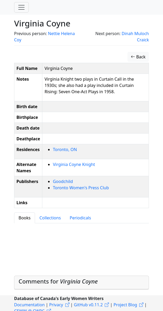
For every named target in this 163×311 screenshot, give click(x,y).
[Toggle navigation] (21, 7)
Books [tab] (25, 218)
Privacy (56, 305)
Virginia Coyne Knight (74, 164)
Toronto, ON (65, 149)
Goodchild (63, 181)
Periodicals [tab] (80, 218)
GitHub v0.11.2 (88, 305)
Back (138, 57)
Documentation (29, 305)
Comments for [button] (58, 281)
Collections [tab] (50, 218)
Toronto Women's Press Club (81, 188)
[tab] (81, 283)
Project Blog (125, 305)
